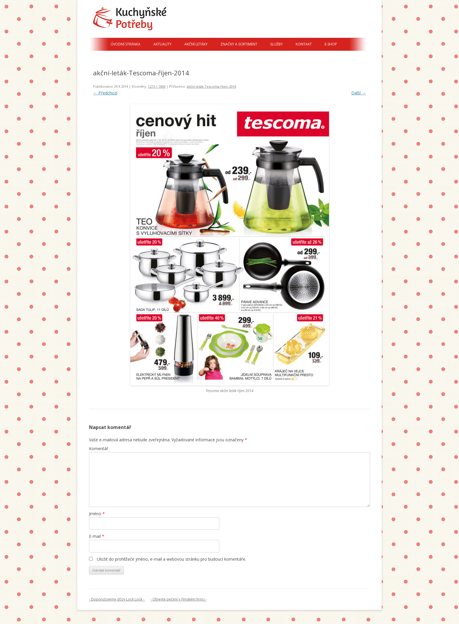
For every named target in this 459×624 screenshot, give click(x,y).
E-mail (96, 536)
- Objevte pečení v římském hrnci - (178, 599)
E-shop (331, 44)
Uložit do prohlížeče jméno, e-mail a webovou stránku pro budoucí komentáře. (171, 559)
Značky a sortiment (238, 44)
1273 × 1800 (156, 86)
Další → (358, 93)
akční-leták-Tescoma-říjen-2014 (211, 86)
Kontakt (304, 44)
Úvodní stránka (126, 44)
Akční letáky (196, 44)
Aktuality (162, 44)
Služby (276, 44)
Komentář (98, 448)
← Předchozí (105, 93)
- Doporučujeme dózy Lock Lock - (117, 599)
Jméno (97, 513)
